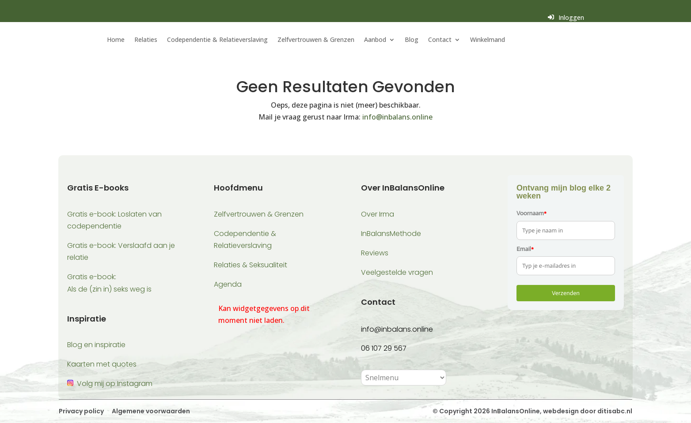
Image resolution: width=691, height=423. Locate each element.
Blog (411, 40)
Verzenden (566, 293)
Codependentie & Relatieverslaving (217, 40)
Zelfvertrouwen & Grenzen (315, 40)
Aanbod (375, 40)
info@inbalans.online (397, 117)
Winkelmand (487, 40)
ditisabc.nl (614, 411)
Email (525, 249)
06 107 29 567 (383, 348)
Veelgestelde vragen (397, 272)
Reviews (374, 253)
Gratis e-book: (91, 277)
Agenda (228, 284)
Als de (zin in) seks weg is (109, 289)
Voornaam (531, 213)
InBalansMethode (391, 233)
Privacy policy (81, 411)
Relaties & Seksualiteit (250, 265)
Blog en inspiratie (96, 345)
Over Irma (377, 214)
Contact (440, 40)
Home (116, 40)
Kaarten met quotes (102, 364)
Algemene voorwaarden (150, 411)
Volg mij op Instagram (114, 383)
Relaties (145, 40)
